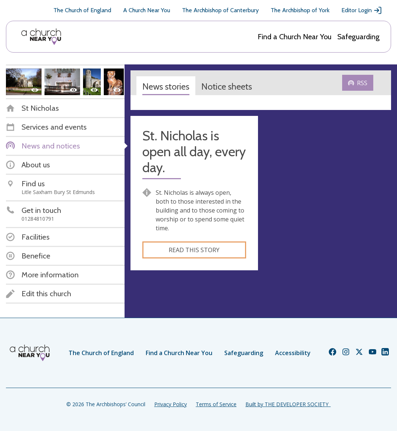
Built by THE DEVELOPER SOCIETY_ (288, 404)
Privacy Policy (170, 404)
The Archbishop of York (300, 10)
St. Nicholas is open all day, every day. (194, 152)
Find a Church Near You (294, 36)
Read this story (194, 250)
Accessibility (293, 353)
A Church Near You (146, 10)
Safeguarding (358, 36)
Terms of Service (216, 404)
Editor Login (361, 10)
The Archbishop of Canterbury (220, 10)
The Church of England (82, 10)
